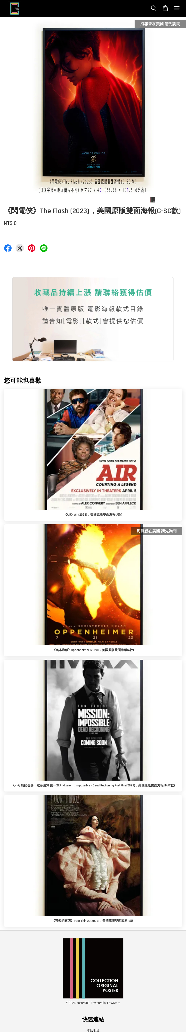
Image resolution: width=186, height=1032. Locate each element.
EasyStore (113, 1003)
